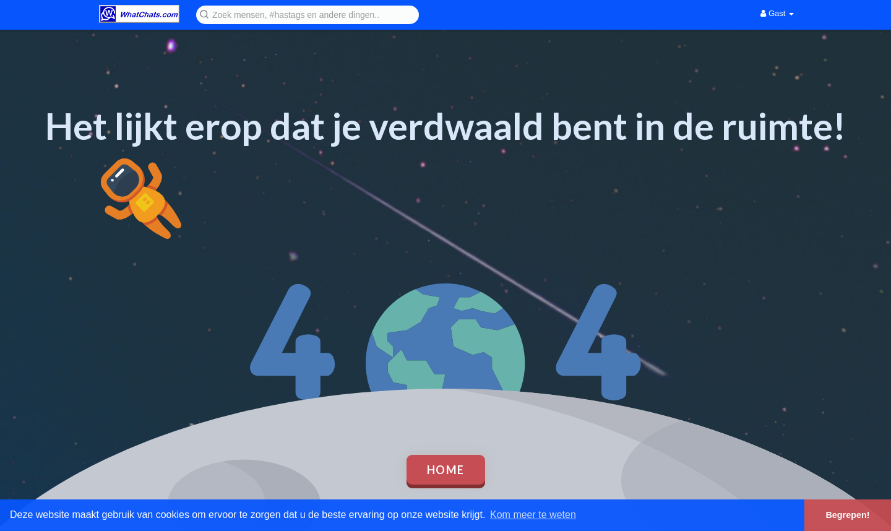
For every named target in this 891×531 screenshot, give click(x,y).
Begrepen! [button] (847, 515)
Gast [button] (777, 13)
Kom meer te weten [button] (533, 514)
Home (446, 470)
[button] (307, 14)
